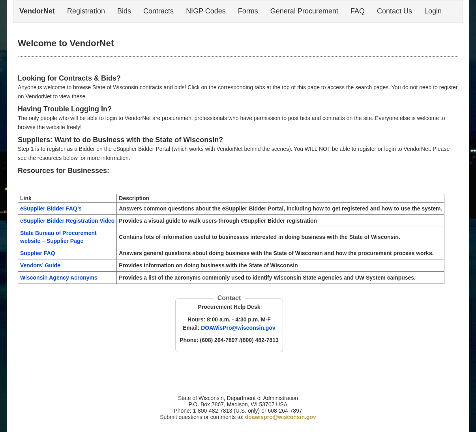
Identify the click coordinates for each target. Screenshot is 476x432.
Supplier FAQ (37, 253)
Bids (124, 11)
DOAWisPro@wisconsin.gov (238, 328)
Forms (248, 11)
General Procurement (304, 11)
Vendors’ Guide (40, 265)
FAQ (357, 11)
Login (433, 11)
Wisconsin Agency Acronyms (58, 277)
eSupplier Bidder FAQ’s (51, 208)
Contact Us (394, 11)
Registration (86, 11)
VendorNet (37, 11)
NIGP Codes (206, 11)
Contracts (158, 11)
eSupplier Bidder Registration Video (67, 221)
